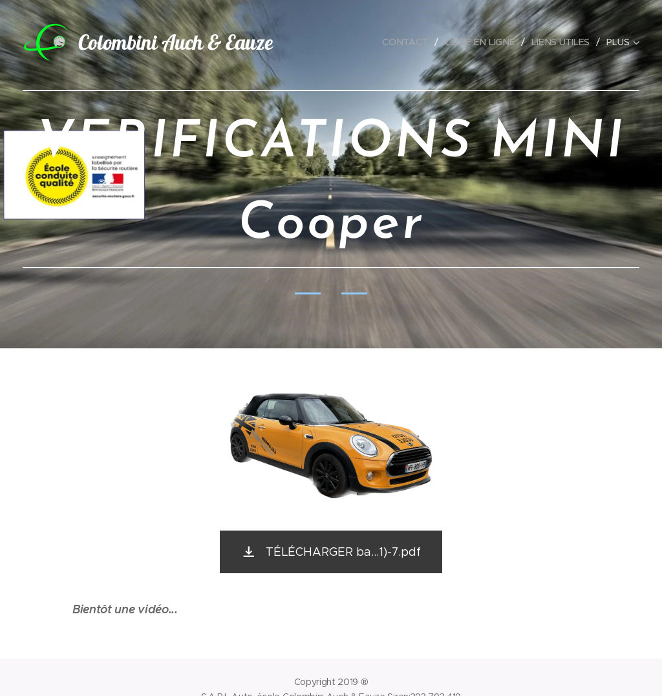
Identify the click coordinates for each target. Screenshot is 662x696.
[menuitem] (410, 42)
